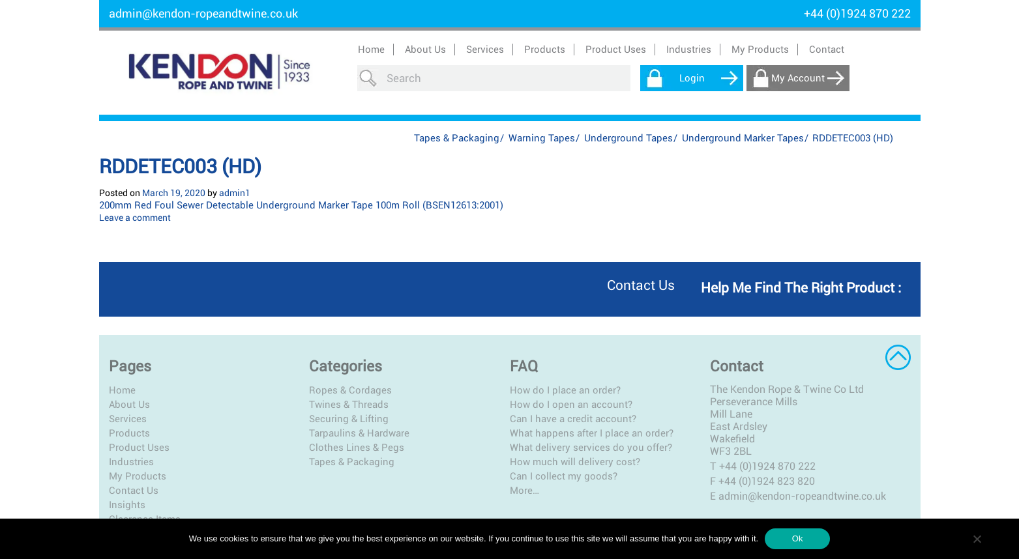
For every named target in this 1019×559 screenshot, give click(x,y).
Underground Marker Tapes (743, 138)
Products (129, 433)
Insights (127, 505)
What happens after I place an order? (591, 433)
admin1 (234, 193)
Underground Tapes (628, 138)
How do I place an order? (565, 390)
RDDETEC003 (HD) (180, 166)
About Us (425, 49)
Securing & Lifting (349, 419)
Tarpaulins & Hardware (359, 433)
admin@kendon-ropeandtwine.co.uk (203, 13)
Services (128, 419)
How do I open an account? (571, 404)
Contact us (641, 285)
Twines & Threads (349, 404)
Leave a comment (135, 217)
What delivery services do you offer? (591, 447)
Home (371, 49)
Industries (131, 462)
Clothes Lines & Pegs (356, 447)
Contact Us (133, 490)
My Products (760, 49)
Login (692, 78)
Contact (826, 49)
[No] (976, 538)
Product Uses (139, 447)
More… (524, 490)
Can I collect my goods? (563, 476)
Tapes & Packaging (456, 138)
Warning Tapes (542, 138)
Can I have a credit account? (573, 419)
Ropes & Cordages (350, 390)
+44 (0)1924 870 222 (767, 466)
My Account (798, 78)
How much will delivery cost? (575, 462)
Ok (797, 538)
